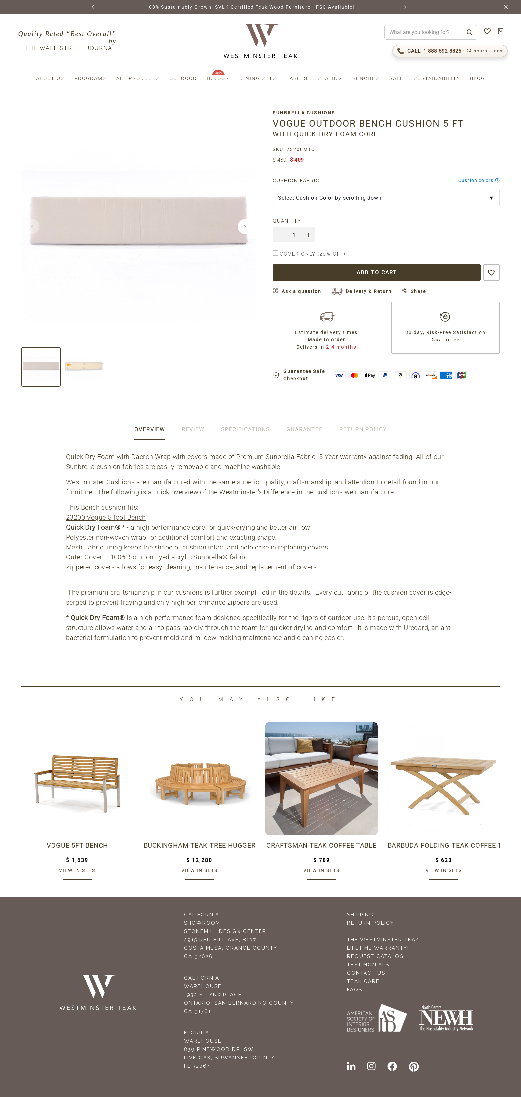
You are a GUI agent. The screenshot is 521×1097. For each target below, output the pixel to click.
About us (50, 78)
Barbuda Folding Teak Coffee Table (444, 845)
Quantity (288, 221)
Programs (90, 78)
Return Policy (370, 923)
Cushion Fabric (297, 180)
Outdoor (183, 78)
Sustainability (437, 78)
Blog (477, 78)
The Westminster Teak (383, 940)
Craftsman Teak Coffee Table (321, 845)
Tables (297, 78)
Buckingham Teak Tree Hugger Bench (200, 845)
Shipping (360, 915)
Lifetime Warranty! (378, 948)
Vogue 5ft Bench (77, 845)
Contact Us (366, 973)
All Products (137, 78)
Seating (330, 78)
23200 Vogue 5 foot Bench (106, 517)
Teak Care (363, 981)
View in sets (77, 870)
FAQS (354, 990)
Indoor (218, 78)
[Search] (469, 32)
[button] (94, 7)
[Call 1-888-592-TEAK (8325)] (450, 51)
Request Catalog (375, 956)
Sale (396, 78)
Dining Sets (257, 78)
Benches (365, 78)
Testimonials (368, 965)
